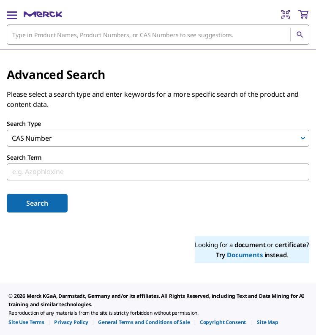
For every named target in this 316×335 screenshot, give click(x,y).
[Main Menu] (12, 14)
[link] (26, 322)
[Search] (299, 34)
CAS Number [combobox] (32, 138)
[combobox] (158, 34)
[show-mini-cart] (303, 14)
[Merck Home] (43, 14)
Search (37, 203)
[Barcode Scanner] (286, 14)
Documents (245, 255)
